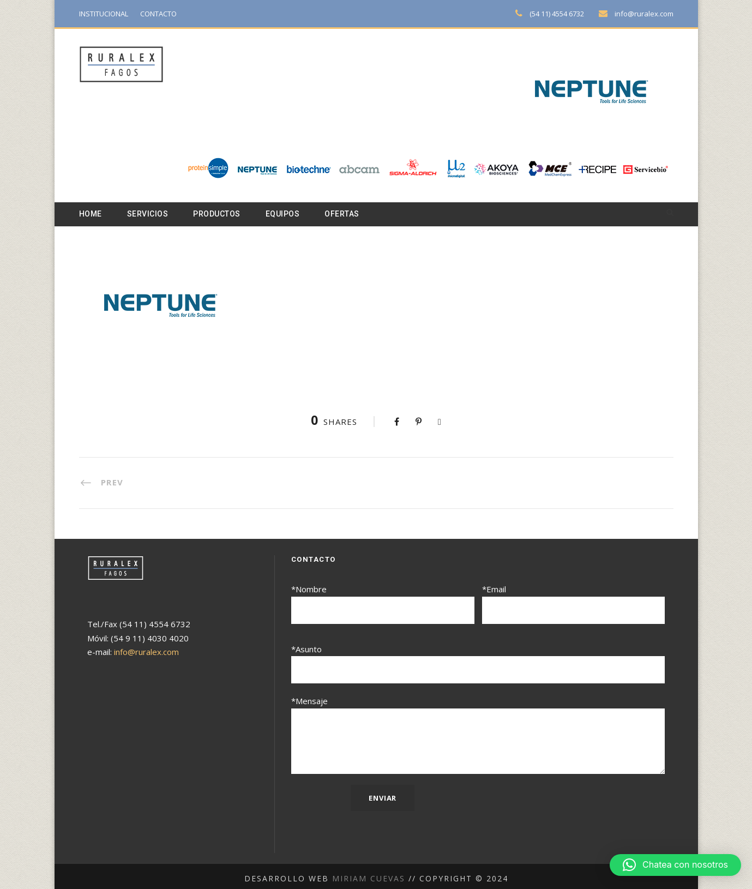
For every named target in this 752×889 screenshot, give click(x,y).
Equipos (291, 214)
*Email (573, 604)
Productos (222, 214)
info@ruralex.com (645, 13)
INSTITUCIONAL (106, 13)
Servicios (150, 214)
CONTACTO (164, 13)
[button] (675, 865)
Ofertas (353, 214)
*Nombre (382, 604)
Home (91, 214)
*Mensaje (478, 732)
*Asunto (478, 662)
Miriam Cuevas (370, 873)
